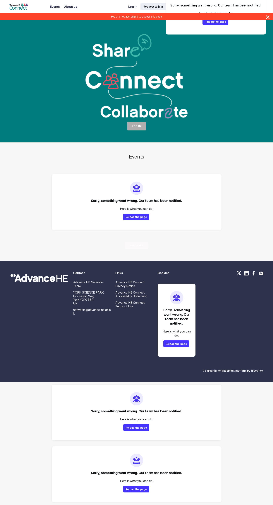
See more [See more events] (136, 245)
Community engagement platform (224, 370)
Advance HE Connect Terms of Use (130, 304)
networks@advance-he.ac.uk (92, 311)
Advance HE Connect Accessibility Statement (131, 294)
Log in (132, 6)
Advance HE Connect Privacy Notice (130, 284)
